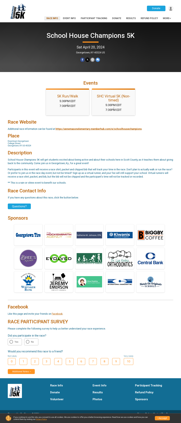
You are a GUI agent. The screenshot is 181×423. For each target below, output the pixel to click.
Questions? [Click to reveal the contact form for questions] (19, 210)
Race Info (52, 18)
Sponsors (141, 403)
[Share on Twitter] (87, 60)
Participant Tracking (94, 18)
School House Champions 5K (91, 35)
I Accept (162, 418)
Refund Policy (149, 18)
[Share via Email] (92, 60)
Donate (156, 8)
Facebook (57, 317)
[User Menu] (170, 8)
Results (131, 18)
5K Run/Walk (67, 100)
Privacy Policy (41, 419)
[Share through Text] (97, 60)
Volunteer (57, 403)
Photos (97, 403)
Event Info (69, 18)
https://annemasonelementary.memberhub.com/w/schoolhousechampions (99, 132)
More (166, 18)
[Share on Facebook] (82, 60)
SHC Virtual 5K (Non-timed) (113, 102)
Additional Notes (20, 375)
